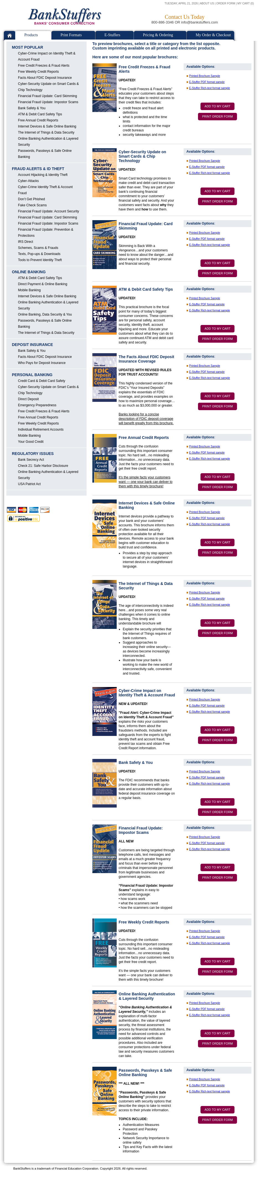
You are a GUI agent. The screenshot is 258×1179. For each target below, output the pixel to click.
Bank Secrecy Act (31, 460)
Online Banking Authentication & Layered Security (48, 142)
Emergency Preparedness (37, 405)
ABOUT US (207, 3)
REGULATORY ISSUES (33, 453)
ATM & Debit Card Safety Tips (40, 114)
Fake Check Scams (32, 205)
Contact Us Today (185, 17)
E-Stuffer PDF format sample (207, 82)
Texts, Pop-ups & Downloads (39, 254)
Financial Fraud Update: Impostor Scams (48, 102)
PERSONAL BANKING (32, 375)
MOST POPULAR (27, 47)
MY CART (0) (246, 3)
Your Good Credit (30, 442)
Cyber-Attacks (28, 181)
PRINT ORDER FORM (217, 116)
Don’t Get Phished (31, 199)
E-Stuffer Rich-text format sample (209, 88)
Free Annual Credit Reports (38, 120)
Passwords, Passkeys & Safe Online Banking (45, 154)
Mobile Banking (29, 290)
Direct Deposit (28, 399)
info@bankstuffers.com (199, 22)
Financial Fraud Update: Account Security (48, 211)
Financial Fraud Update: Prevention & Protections (45, 233)
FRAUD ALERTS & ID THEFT (38, 168)
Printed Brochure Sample (204, 75)
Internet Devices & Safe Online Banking (47, 126)
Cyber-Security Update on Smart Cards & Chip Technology (48, 87)
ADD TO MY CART (217, 106)
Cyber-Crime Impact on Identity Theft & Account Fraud (46, 56)
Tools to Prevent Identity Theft (40, 260)
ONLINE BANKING (29, 272)
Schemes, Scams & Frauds (38, 248)
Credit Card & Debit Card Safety (41, 381)
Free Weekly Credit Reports (38, 72)
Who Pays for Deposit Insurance (42, 363)
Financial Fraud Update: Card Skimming (47, 96)
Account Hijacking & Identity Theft (42, 175)
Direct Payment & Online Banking (42, 284)
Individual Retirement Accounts (41, 429)
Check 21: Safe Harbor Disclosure (43, 466)
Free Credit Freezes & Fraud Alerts (43, 65)
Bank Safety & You (31, 108)
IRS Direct (25, 242)
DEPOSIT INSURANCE (32, 344)
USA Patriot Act (29, 484)
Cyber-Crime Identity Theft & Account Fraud (45, 190)
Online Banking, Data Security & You (45, 314)
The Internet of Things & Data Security (46, 132)
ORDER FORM (225, 3)
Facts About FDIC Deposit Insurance (45, 78)
